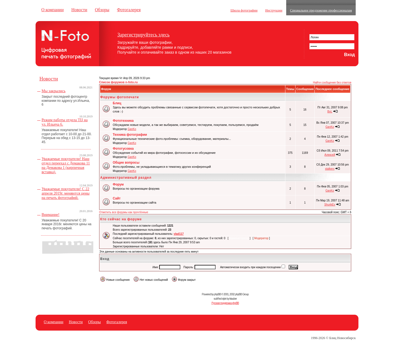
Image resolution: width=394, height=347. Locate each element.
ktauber (233, 298)
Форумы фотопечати (119, 97)
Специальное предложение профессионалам (321, 10)
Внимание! (50, 215)
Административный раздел (126, 178)
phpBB (217, 294)
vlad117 (179, 233)
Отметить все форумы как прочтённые (123, 212)
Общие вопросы (126, 162)
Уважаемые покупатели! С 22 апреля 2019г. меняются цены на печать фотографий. (65, 193)
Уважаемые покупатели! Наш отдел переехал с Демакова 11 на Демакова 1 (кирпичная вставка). (66, 165)
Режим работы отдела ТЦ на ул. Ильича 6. (65, 122)
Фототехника (123, 121)
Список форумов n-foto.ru (118, 82)
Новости (79, 9)
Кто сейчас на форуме (121, 219)
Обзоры (102, 9)
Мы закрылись (53, 91)
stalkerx (329, 168)
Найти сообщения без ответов (332, 82)
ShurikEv (329, 204)
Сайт (117, 198)
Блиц (117, 103)
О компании (52, 9)
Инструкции (273, 10)
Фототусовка (123, 149)
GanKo (132, 129)
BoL (329, 111)
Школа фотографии (243, 10)
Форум (118, 184)
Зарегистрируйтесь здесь (143, 34)
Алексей (330, 154)
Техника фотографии (130, 135)
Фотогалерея (129, 9)
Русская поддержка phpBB (225, 303)
